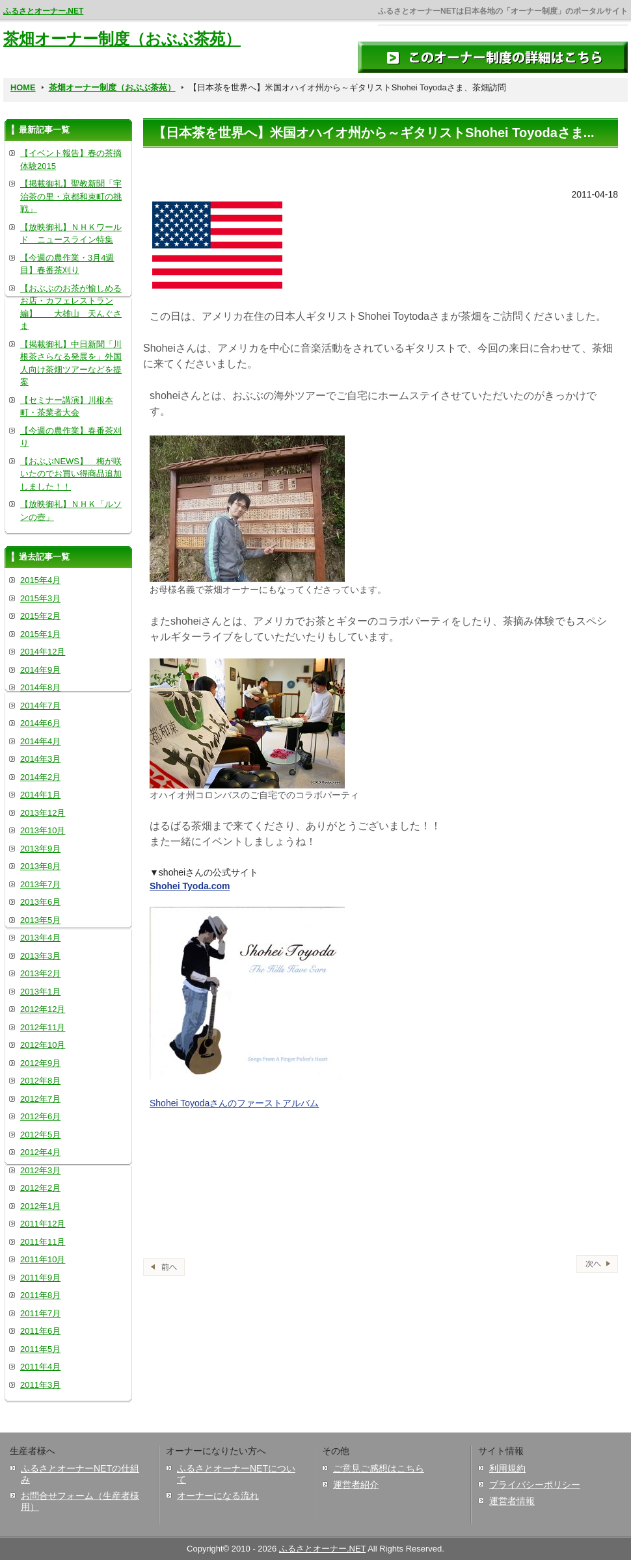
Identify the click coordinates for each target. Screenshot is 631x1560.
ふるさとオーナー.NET (43, 11)
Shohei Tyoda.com (190, 886)
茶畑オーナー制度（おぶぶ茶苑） (122, 38)
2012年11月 (42, 1027)
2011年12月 (42, 1223)
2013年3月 (40, 956)
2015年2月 (40, 616)
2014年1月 (40, 795)
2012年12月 (42, 1009)
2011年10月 (42, 1259)
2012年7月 (40, 1099)
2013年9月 (40, 848)
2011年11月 (42, 1242)
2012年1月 (40, 1206)
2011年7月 (40, 1313)
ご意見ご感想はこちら (378, 1468)
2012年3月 (40, 1170)
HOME (23, 87)
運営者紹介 (356, 1484)
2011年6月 (40, 1331)
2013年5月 (40, 920)
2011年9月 (40, 1277)
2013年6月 (40, 902)
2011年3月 (40, 1385)
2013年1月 (40, 991)
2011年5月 (40, 1349)
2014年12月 (42, 651)
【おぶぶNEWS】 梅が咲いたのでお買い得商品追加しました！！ (71, 473)
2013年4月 (40, 937)
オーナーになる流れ (218, 1495)
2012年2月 (40, 1188)
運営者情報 (512, 1501)
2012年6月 (40, 1116)
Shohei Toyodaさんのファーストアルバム (234, 1103)
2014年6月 (40, 723)
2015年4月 (40, 580)
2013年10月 (42, 830)
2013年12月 (42, 813)
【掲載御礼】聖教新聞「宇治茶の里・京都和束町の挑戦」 (71, 196)
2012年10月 (42, 1045)
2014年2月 (40, 777)
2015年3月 (40, 598)
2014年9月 (40, 670)
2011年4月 (40, 1367)
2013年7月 (40, 884)
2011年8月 (40, 1295)
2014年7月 (40, 705)
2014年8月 (40, 687)
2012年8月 (40, 1081)
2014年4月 (40, 741)
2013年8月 (40, 866)
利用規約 (507, 1468)
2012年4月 (40, 1152)
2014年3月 (40, 759)
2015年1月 (40, 634)
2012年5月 (40, 1134)
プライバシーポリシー (534, 1484)
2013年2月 (40, 973)
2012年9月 (40, 1063)
